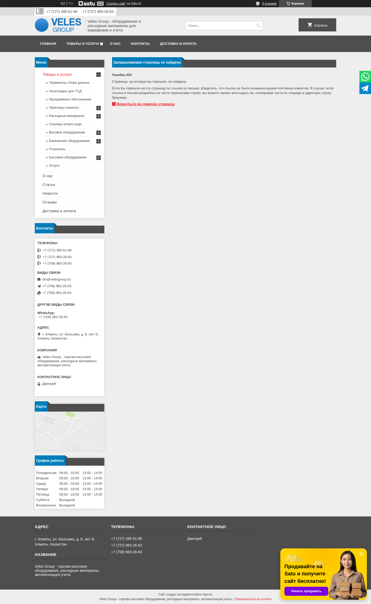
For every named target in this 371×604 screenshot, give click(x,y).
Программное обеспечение (70, 99)
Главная (48, 44)
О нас (115, 44)
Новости (50, 193)
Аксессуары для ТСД (65, 91)
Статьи (49, 184)
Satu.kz (207, 594)
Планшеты (57, 149)
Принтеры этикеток (64, 107)
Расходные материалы (67, 116)
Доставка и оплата (178, 44)
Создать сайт (115, 3)
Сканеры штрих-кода (65, 124)
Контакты (140, 44)
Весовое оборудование (67, 132)
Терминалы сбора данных (69, 82)
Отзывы (50, 202)
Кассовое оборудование (68, 157)
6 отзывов (269, 3)
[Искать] (258, 25)
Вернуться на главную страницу (146, 104)
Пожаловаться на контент (253, 599)
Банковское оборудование (69, 141)
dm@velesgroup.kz (56, 279)
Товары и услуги (82, 44)
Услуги (54, 165)
